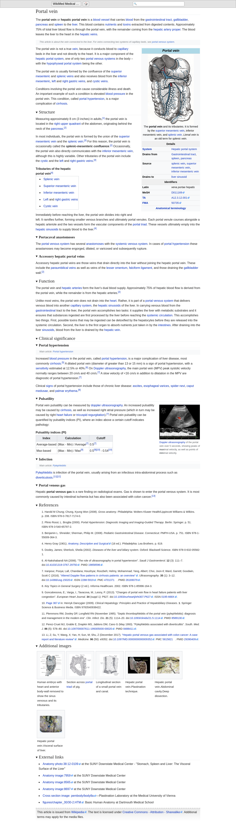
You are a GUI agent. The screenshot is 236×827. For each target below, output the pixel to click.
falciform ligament (140, 267)
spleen (58, 24)
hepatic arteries (72, 288)
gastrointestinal (46, 310)
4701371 (109, 579)
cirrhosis (61, 103)
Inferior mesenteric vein (59, 192)
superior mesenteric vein (170, 130)
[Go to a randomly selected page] (86, 4)
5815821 (167, 639)
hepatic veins (88, 34)
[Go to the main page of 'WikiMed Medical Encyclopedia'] (67, 4)
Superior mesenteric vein (60, 186)
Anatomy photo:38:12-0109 (60, 763)
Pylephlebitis (59, 465)
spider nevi (178, 385)
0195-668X (167, 596)
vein (75, 48)
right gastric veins (73, 81)
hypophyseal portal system (64, 63)
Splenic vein (51, 179)
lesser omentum (116, 267)
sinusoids (48, 329)
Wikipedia (77, 812)
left (54, 81)
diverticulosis (44, 477)
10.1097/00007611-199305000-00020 (89, 628)
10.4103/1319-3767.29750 (61, 564)
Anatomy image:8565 (57, 782)
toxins (127, 24)
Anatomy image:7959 (57, 775)
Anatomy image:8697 (57, 789)
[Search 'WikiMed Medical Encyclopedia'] (154, 4)
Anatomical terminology (171, 208)
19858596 (94, 564)
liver (74, 24)
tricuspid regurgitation (90, 414)
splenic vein (175, 134)
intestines (164, 325)
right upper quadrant (67, 123)
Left (46, 199)
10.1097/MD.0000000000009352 (132, 639)
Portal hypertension (63, 351)
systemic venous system (132, 243)
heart (113, 300)
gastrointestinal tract (158, 19)
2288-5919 (87, 579)
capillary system (80, 305)
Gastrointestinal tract (183, 154)
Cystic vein (51, 206)
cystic (44, 160)
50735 (175, 202)
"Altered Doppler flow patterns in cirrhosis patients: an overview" (98, 575)
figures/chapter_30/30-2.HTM (62, 802)
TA (144, 197)
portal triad (140, 224)
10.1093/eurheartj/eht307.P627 (132, 596)
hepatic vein (112, 329)
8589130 (177, 618)
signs (49, 385)
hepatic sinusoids (47, 229)
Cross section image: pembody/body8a (68, 795)
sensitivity (42, 368)
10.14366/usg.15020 (58, 579)
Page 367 (52, 603)
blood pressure (115, 93)
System (147, 149)
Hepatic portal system (184, 149)
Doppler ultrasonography (110, 368)
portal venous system (163, 41)
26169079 (132, 579)
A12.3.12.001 (179, 197)
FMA (145, 202)
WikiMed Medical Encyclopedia (67, 4)
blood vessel (101, 19)
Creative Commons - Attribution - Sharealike (151, 812)
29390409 (190, 639)
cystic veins (100, 81)
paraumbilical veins (63, 267)
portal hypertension (91, 98)
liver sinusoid (179, 176)
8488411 (128, 628)
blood (129, 19)
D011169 (176, 192)
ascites (137, 385)
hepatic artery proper (167, 29)
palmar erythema (66, 390)
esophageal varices (156, 385)
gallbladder (180, 19)
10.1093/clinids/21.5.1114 (145, 618)
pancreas (42, 24)
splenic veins (65, 76)
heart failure (64, 414)
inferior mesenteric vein (185, 171)
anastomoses (95, 243)
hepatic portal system (50, 58)
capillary (122, 48)
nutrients (110, 24)
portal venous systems (100, 58)
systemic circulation (160, 315)
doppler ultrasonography (106, 405)
